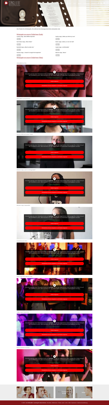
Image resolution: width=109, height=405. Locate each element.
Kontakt (93, 3)
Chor (63, 3)
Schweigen (68, 3)
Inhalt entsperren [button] (54, 81)
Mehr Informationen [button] (54, 77)
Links (66, 402)
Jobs (63, 402)
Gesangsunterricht (48, 3)
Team (74, 3)
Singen (40, 3)
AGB (69, 402)
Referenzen (54, 402)
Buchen (79, 3)
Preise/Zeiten (87, 3)
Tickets (59, 402)
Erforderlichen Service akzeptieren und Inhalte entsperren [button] (54, 85)
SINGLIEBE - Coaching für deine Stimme (37, 402)
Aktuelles (49, 402)
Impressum (73, 402)
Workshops (57, 3)
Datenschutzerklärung (82, 402)
